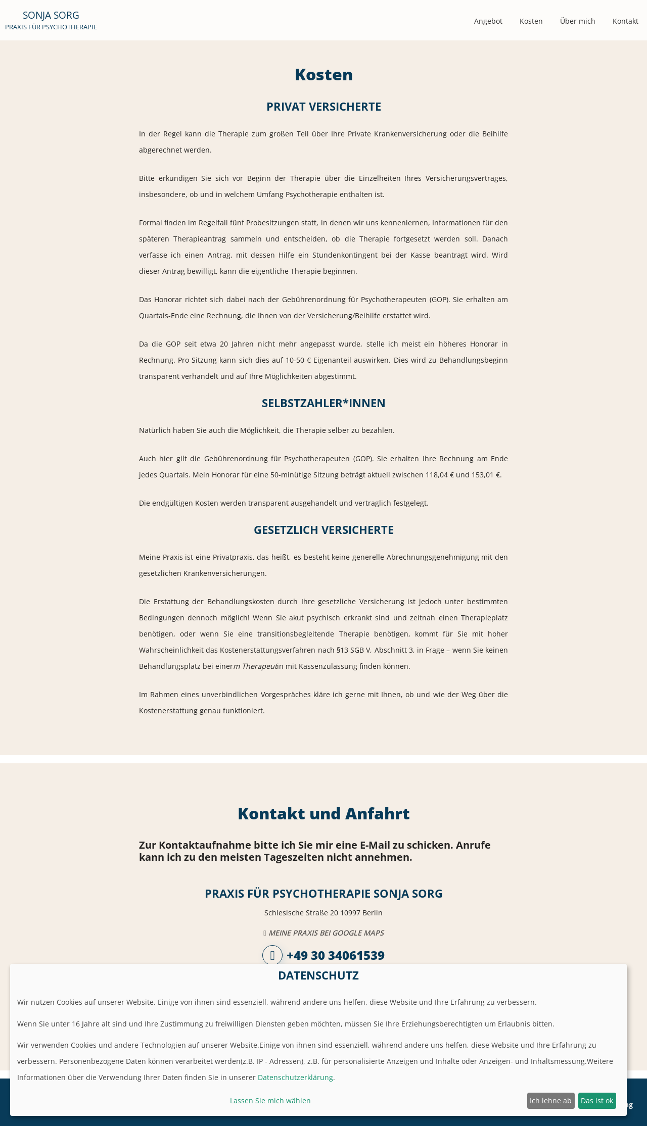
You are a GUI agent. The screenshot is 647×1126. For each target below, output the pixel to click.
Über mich (577, 21)
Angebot (488, 21)
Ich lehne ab (551, 1100)
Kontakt (625, 21)
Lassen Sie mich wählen (270, 1100)
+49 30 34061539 (323, 955)
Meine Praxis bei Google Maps (323, 933)
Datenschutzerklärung (295, 1077)
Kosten (531, 21)
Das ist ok (597, 1100)
